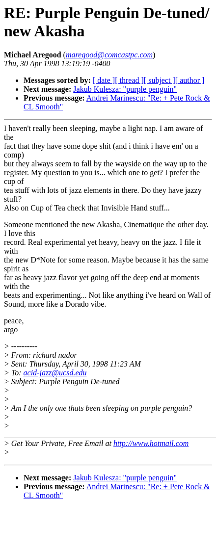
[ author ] (190, 80)
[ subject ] (159, 80)
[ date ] (104, 80)
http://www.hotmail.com (151, 443)
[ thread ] (129, 80)
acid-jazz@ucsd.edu (55, 372)
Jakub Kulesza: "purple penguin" (125, 89)
